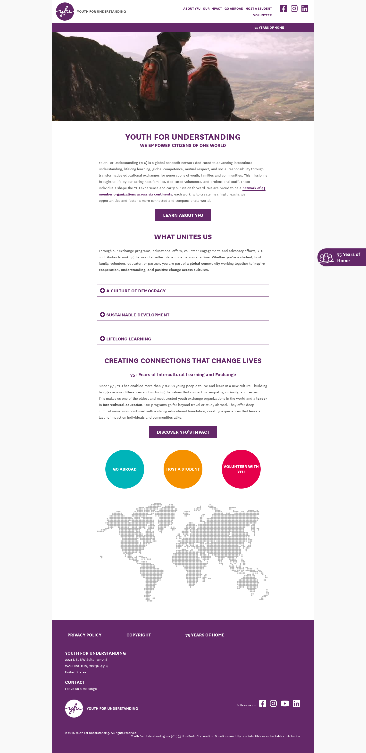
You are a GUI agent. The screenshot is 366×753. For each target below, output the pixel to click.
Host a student (259, 8)
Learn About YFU (183, 215)
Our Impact (212, 8)
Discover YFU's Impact (183, 432)
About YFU (191, 8)
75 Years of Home (269, 27)
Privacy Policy (84, 635)
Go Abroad (234, 8)
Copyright (138, 635)
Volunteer (262, 15)
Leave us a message (81, 688)
